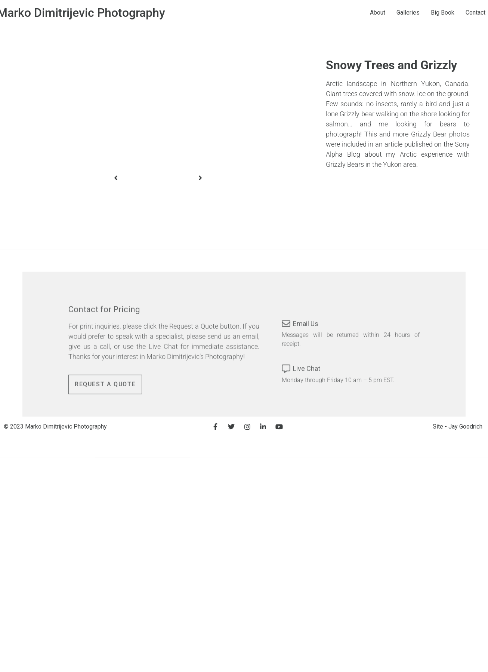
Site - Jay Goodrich (457, 426)
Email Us (305, 346)
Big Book (456, 12)
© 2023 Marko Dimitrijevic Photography (55, 426)
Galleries (421, 12)
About (391, 12)
